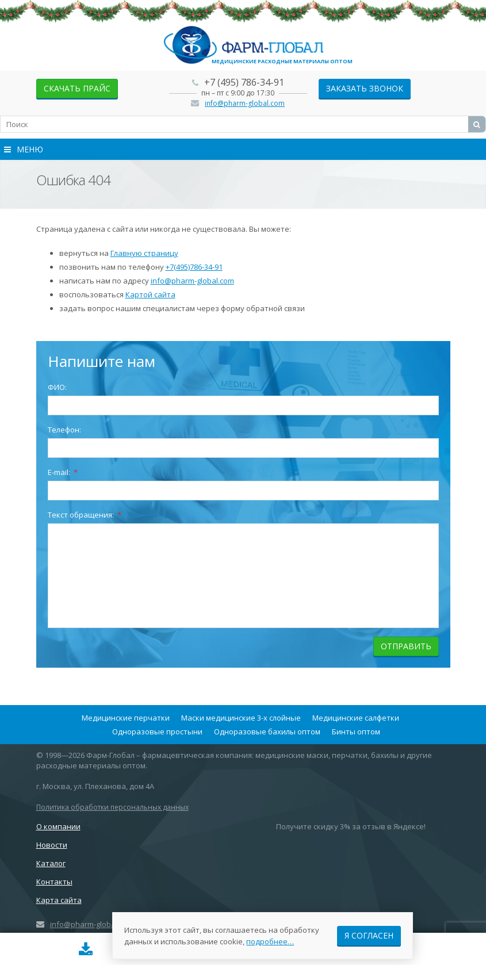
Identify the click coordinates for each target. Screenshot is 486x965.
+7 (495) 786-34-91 (244, 82)
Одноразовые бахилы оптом (267, 731)
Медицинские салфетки (355, 718)
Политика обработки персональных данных (112, 807)
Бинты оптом (356, 731)
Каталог (51, 863)
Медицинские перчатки (126, 718)
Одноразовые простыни (157, 731)
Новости (51, 845)
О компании (58, 826)
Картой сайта (150, 294)
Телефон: (64, 429)
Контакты (54, 881)
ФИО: (57, 387)
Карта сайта (59, 900)
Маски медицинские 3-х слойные (241, 718)
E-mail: (63, 472)
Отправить (406, 646)
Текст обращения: (84, 515)
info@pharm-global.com (245, 103)
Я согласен (369, 935)
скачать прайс (77, 88)
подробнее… (270, 941)
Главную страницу (144, 253)
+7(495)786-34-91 (194, 267)
